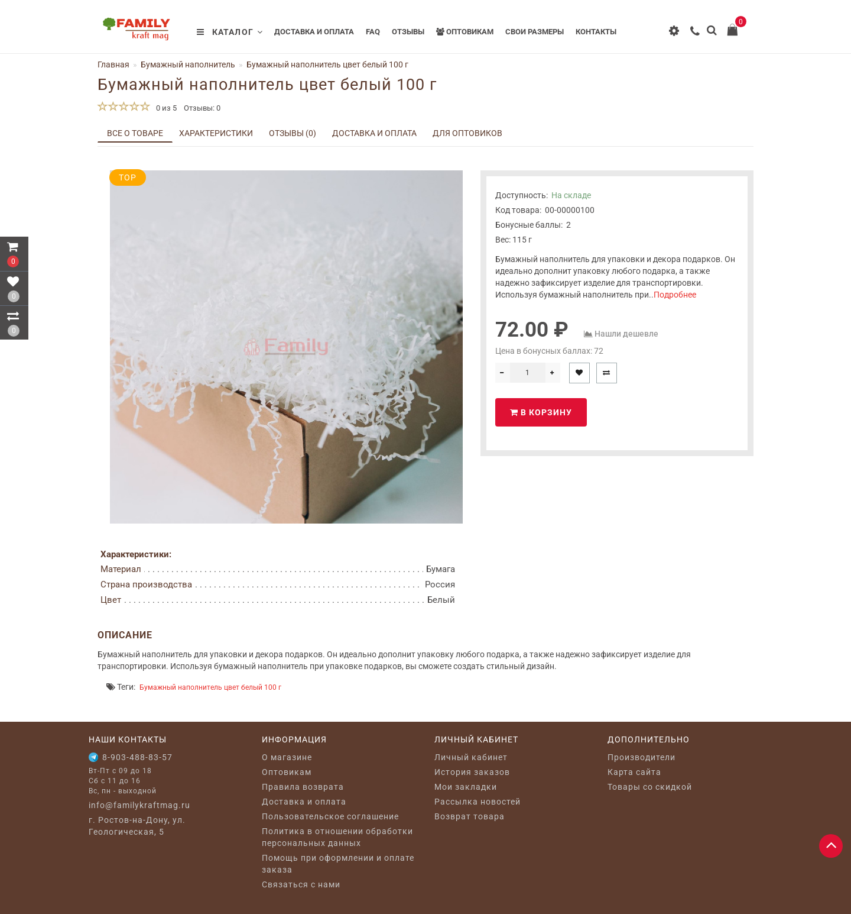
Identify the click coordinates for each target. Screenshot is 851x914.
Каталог (230, 32)
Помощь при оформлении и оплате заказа (338, 863)
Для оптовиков (467, 133)
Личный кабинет (471, 757)
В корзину (541, 412)
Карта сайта (634, 772)
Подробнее (675, 294)
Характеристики (216, 133)
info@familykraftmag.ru (139, 805)
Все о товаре (135, 133)
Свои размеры (534, 31)
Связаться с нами (301, 884)
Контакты (596, 31)
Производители (641, 757)
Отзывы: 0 (202, 108)
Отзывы (408, 31)
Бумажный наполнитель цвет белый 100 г (210, 687)
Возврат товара (469, 816)
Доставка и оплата (314, 31)
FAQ (373, 31)
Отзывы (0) (292, 133)
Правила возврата (303, 787)
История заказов (472, 772)
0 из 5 (164, 108)
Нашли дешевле (626, 333)
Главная (113, 64)
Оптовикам (464, 31)
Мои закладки (465, 787)
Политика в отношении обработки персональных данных (337, 837)
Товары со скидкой (650, 787)
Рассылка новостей (477, 801)
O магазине (287, 757)
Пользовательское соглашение (330, 816)
